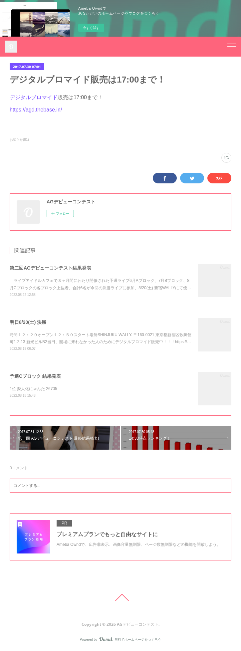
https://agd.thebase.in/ (36, 109)
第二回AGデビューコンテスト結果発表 (50, 268)
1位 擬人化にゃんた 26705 (33, 388)
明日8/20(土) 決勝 (28, 322)
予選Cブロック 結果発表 (35, 376)
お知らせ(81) (19, 139)
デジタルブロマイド (34, 97)
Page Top (120, 597)
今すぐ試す (91, 28)
